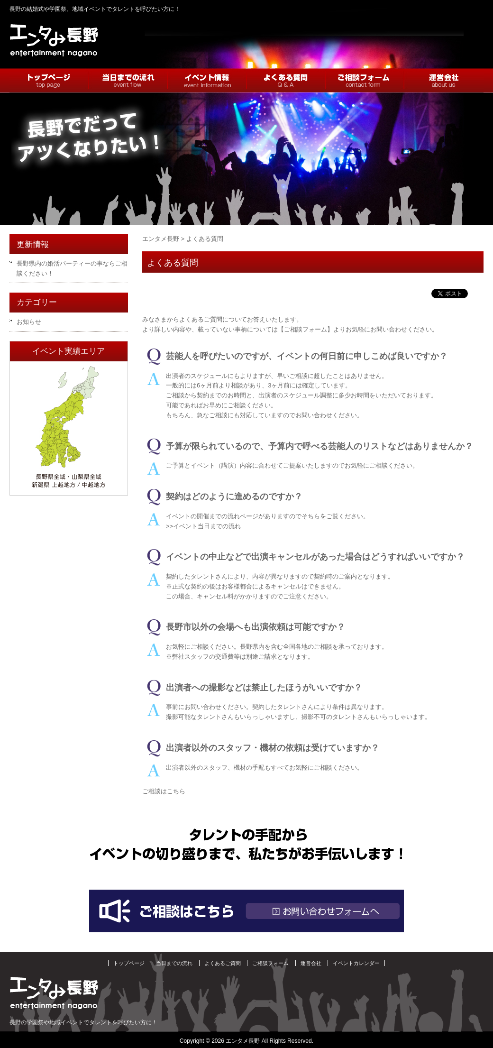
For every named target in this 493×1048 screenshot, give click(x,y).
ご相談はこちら (163, 791)
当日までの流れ (174, 963)
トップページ (129, 963)
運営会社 (311, 963)
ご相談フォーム (270, 963)
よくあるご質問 (222, 963)
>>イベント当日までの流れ (203, 526)
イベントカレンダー (356, 963)
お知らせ (29, 321)
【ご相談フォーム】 (305, 329)
